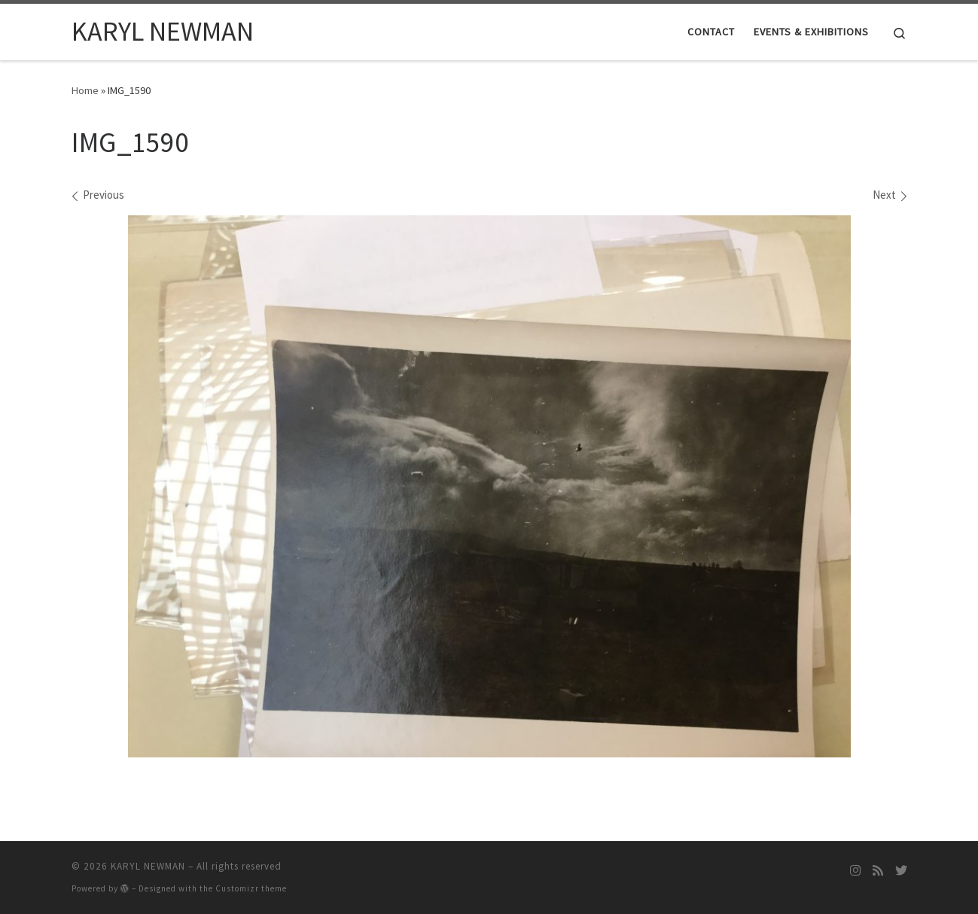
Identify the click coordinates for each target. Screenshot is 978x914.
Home (85, 90)
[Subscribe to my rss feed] (878, 870)
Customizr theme (251, 888)
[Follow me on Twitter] (901, 870)
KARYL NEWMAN (148, 866)
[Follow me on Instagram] (855, 870)
